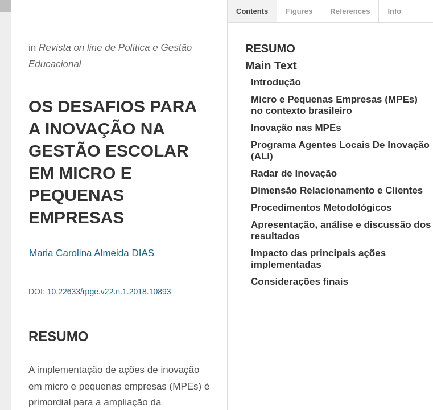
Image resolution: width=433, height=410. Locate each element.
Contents (252, 11)
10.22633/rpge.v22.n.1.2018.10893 (109, 291)
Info (394, 11)
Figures (299, 11)
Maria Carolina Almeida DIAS (91, 253)
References (350, 11)
